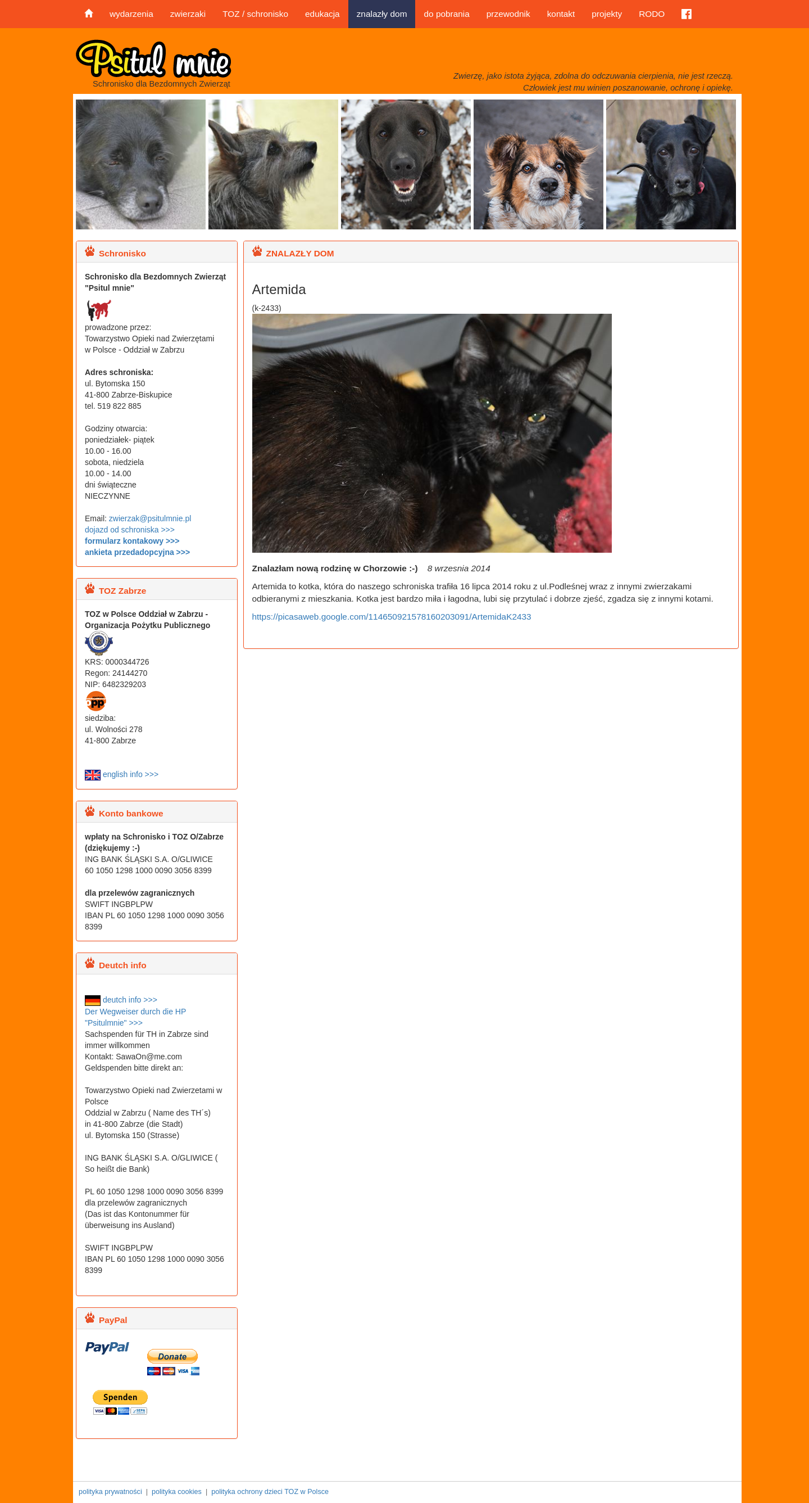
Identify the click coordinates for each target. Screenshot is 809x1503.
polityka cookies (177, 1492)
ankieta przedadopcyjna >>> (137, 552)
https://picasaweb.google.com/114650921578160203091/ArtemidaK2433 (391, 616)
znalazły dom (382, 14)
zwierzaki (188, 14)
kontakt (561, 14)
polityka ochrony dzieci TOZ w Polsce (270, 1492)
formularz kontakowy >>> (132, 540)
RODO (652, 14)
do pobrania (446, 14)
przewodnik (508, 14)
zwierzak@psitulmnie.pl (150, 518)
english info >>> (121, 774)
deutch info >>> (121, 999)
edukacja (322, 14)
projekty (607, 14)
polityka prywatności (110, 1492)
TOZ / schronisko (255, 14)
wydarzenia (131, 14)
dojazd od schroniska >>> (130, 529)
